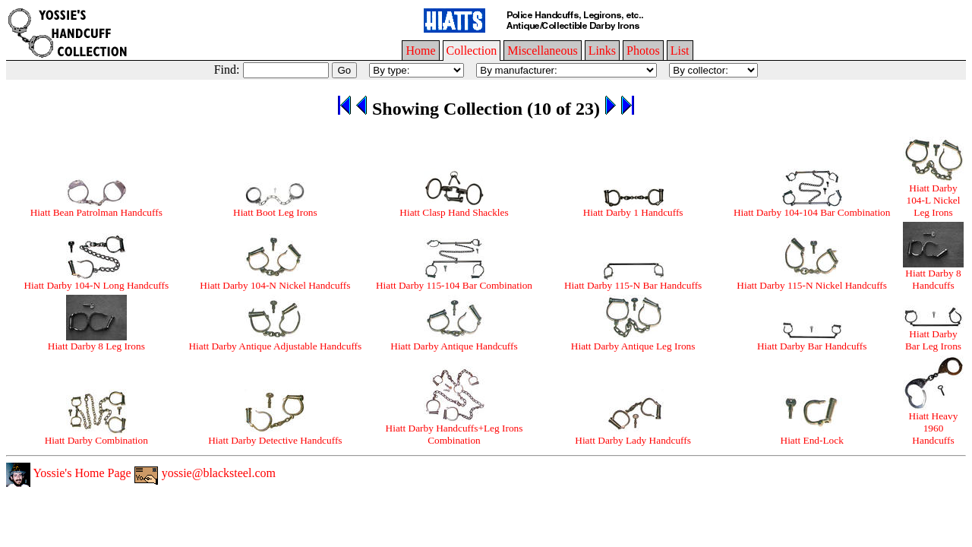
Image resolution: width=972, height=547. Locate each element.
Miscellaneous (542, 50)
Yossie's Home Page (68, 472)
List (680, 50)
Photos (643, 50)
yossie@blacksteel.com (205, 472)
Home (420, 50)
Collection (472, 50)
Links (602, 50)
